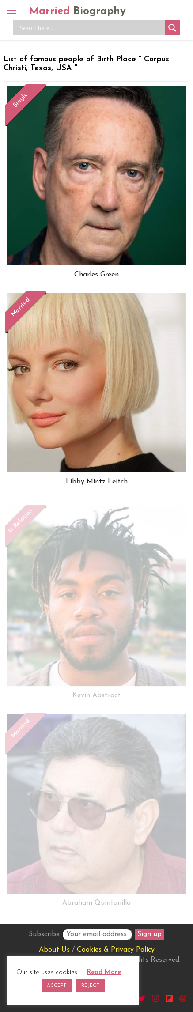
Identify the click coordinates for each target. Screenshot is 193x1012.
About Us (54, 949)
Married (77, 11)
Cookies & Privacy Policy (116, 949)
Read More (104, 972)
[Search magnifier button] (172, 27)
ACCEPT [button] (56, 985)
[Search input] (91, 27)
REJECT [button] (90, 985)
